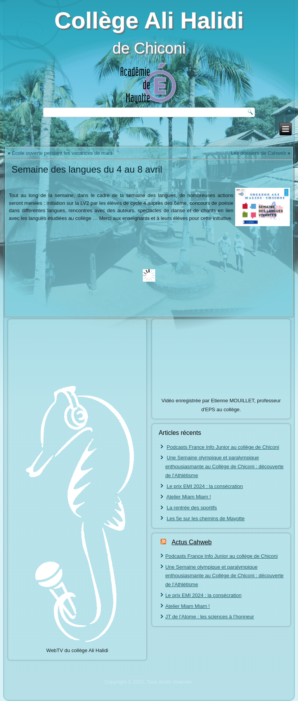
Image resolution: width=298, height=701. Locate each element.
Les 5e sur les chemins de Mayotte (206, 518)
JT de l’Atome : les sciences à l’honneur (209, 617)
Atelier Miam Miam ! (188, 497)
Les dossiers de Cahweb (258, 153)
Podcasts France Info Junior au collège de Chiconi (223, 447)
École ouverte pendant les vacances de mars (62, 153)
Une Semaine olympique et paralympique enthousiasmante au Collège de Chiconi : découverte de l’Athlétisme (224, 466)
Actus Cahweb (191, 542)
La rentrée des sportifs (192, 508)
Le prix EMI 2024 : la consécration (205, 486)
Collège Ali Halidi (149, 20)
